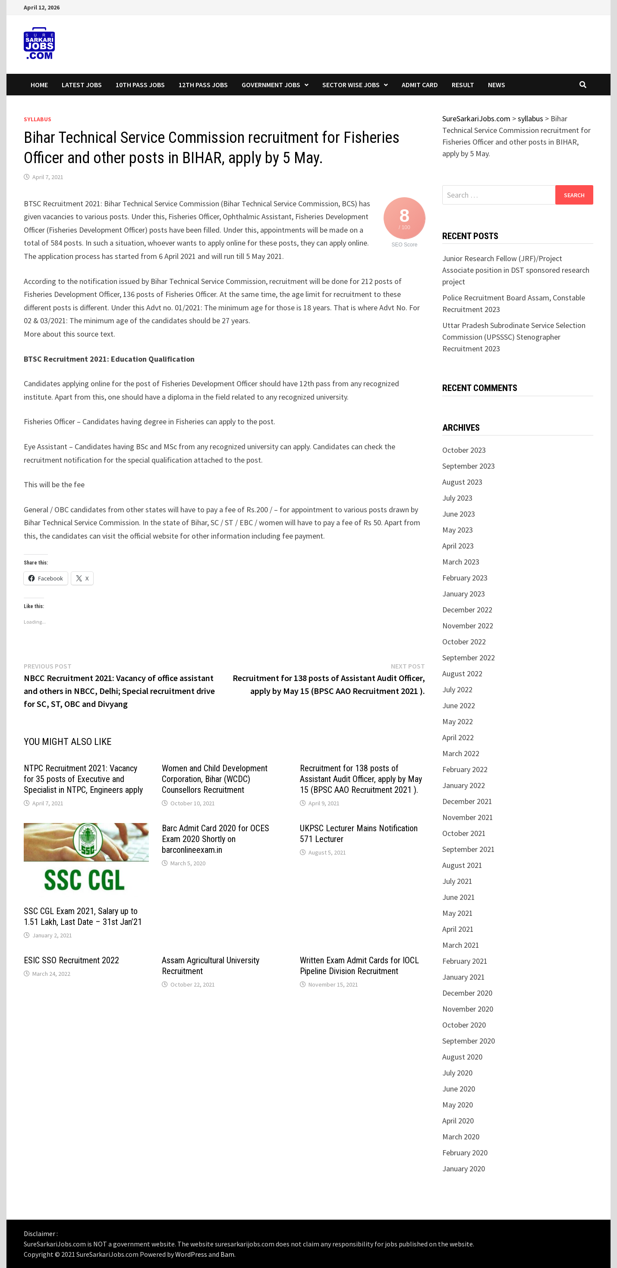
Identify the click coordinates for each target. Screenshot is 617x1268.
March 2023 (460, 562)
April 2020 (458, 1121)
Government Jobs (271, 84)
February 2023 (465, 578)
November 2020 (467, 1009)
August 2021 (462, 865)
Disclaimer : (41, 1233)
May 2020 (457, 1105)
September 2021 (468, 849)
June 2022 (458, 705)
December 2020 (467, 993)
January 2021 (463, 977)
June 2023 (458, 514)
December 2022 (467, 610)
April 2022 (458, 737)
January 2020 (463, 1168)
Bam (227, 1254)
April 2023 (458, 546)
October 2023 (464, 450)
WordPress (191, 1254)
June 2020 (458, 1089)
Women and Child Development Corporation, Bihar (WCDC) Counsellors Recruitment (215, 779)
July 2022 (457, 689)
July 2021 (457, 881)
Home (39, 84)
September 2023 (468, 466)
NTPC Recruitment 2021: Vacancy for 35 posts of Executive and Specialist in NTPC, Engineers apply (83, 779)
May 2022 (457, 721)
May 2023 (457, 530)
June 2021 (458, 897)
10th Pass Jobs (140, 84)
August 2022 (462, 673)
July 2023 (457, 498)
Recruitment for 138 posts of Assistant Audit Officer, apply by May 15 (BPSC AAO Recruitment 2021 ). (361, 779)
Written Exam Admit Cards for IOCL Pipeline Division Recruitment (359, 965)
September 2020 (468, 1041)
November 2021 (467, 817)
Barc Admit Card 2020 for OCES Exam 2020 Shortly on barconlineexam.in (215, 839)
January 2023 (463, 594)
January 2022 (463, 785)
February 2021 (465, 961)
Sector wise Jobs (351, 84)
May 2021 (457, 913)
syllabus (37, 119)
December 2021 (467, 801)
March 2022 (460, 753)
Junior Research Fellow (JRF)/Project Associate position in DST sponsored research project (515, 270)
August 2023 (462, 482)
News (496, 84)
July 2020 (457, 1073)
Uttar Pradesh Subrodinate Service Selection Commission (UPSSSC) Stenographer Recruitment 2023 (514, 336)
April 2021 (458, 929)
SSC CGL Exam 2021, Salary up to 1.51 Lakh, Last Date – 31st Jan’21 (83, 916)
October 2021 (464, 833)
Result (463, 84)
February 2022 (465, 769)
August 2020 (462, 1057)
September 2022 (468, 657)
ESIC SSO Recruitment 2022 (71, 960)
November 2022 (467, 626)
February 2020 (465, 1153)
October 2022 (464, 642)
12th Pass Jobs (203, 84)
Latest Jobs (82, 84)
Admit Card (420, 84)
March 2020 (460, 1137)
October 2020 (464, 1025)
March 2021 (460, 945)
